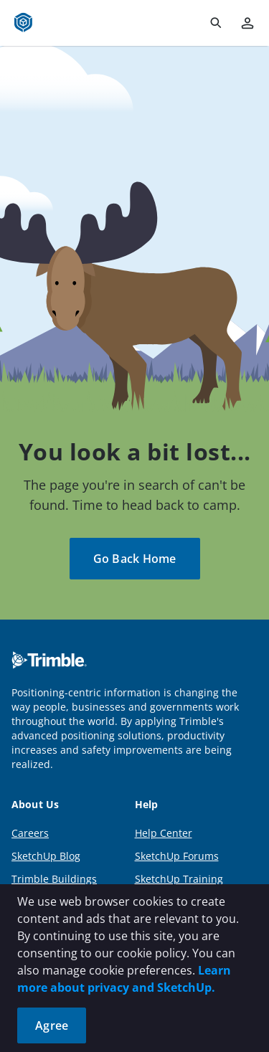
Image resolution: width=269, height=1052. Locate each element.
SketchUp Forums (177, 856)
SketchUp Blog (45, 856)
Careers (30, 833)
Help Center (163, 833)
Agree (51, 1025)
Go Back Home (134, 559)
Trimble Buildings (54, 879)
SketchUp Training (179, 879)
